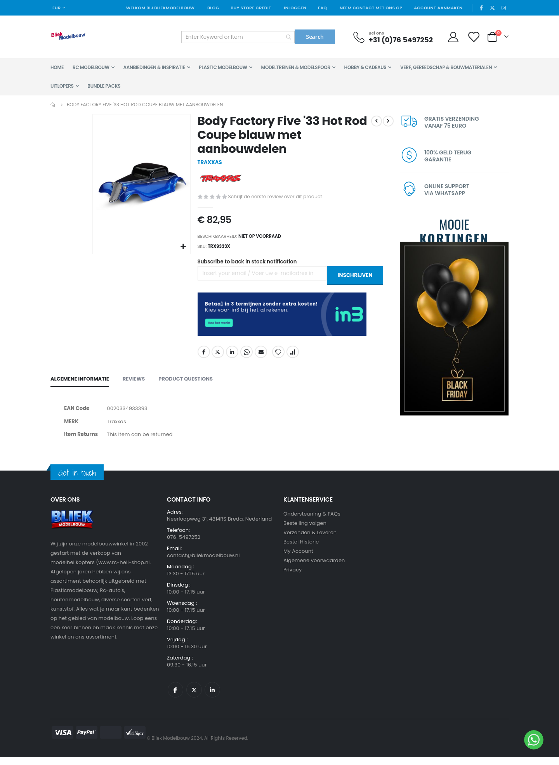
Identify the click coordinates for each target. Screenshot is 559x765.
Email (260, 356)
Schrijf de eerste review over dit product (277, 197)
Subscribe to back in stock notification (249, 266)
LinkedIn (232, 356)
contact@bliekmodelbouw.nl (203, 563)
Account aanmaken (438, 8)
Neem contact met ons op (371, 8)
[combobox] (238, 37)
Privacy (292, 577)
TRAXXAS (210, 163)
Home (53, 104)
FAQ (322, 8)
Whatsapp (246, 356)
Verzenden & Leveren (310, 540)
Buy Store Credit (251, 8)
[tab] (79, 384)
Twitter (217, 356)
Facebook (203, 356)
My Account (298, 558)
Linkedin (212, 697)
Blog (213, 8)
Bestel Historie (301, 549)
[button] (182, 246)
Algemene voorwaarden (314, 568)
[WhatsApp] (533, 739)
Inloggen (295, 8)
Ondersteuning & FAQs (311, 521)
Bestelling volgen (304, 531)
